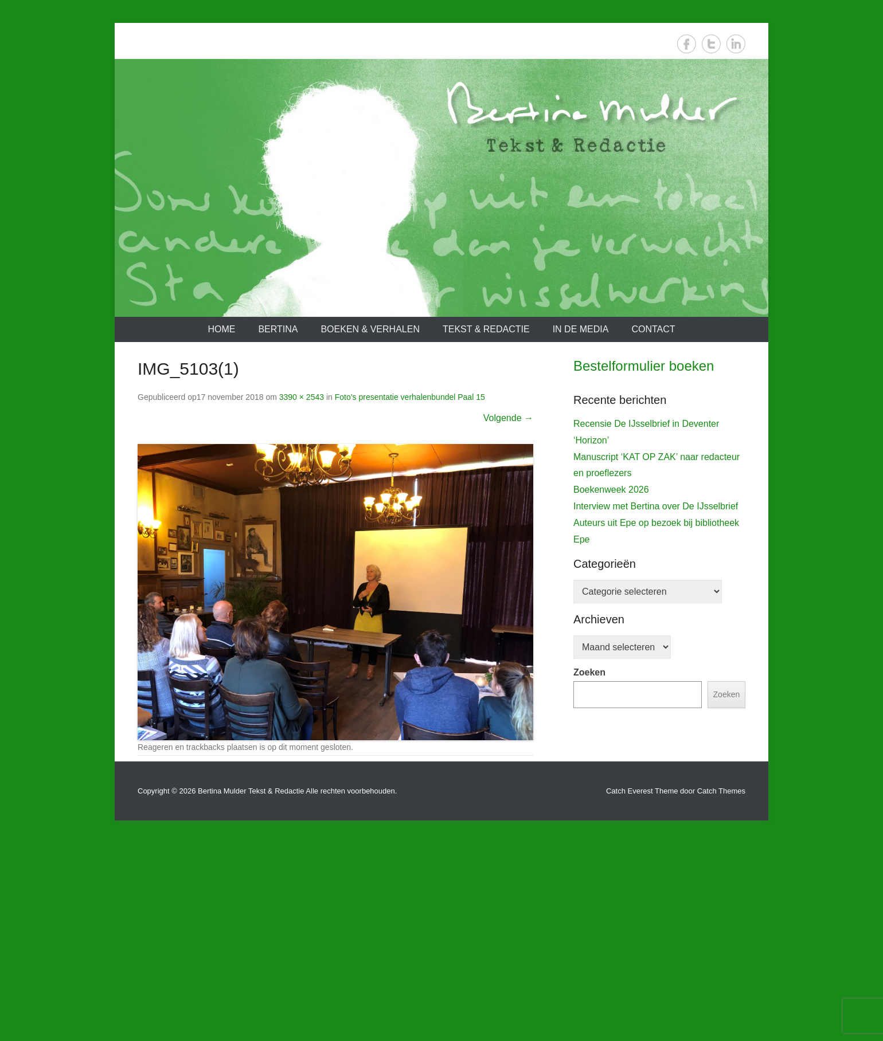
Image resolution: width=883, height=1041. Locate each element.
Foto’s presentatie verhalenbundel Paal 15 (410, 397)
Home (221, 329)
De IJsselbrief (607, 603)
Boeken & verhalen (370, 329)
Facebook (686, 43)
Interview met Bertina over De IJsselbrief (655, 735)
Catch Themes (721, 988)
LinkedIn (735, 43)
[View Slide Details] (659, 498)
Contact (653, 329)
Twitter (711, 43)
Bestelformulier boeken (643, 366)
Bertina (278, 329)
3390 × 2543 (301, 397)
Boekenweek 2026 (611, 719)
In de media (581, 329)
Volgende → (508, 418)
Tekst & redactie (486, 329)
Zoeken (589, 901)
